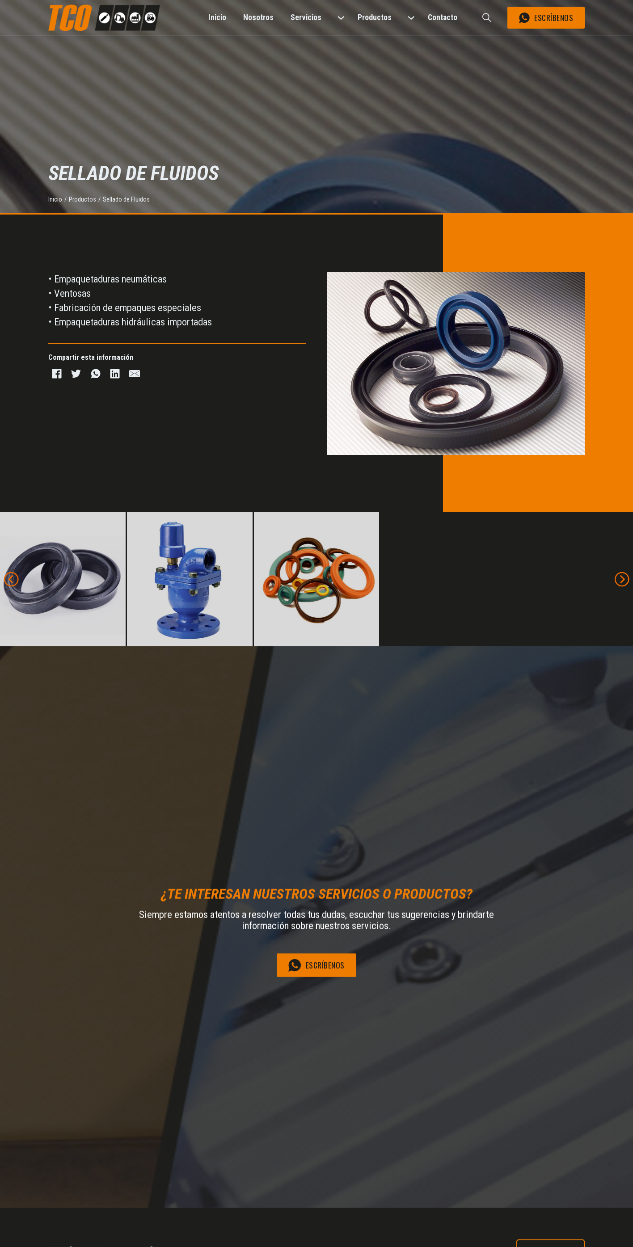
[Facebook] (56, 373)
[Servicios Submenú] (342, 17)
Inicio (55, 199)
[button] (11, 579)
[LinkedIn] (115, 373)
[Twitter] (76, 373)
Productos (82, 199)
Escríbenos (546, 18)
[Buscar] (486, 18)
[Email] (134, 373)
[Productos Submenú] (412, 17)
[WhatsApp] (95, 373)
